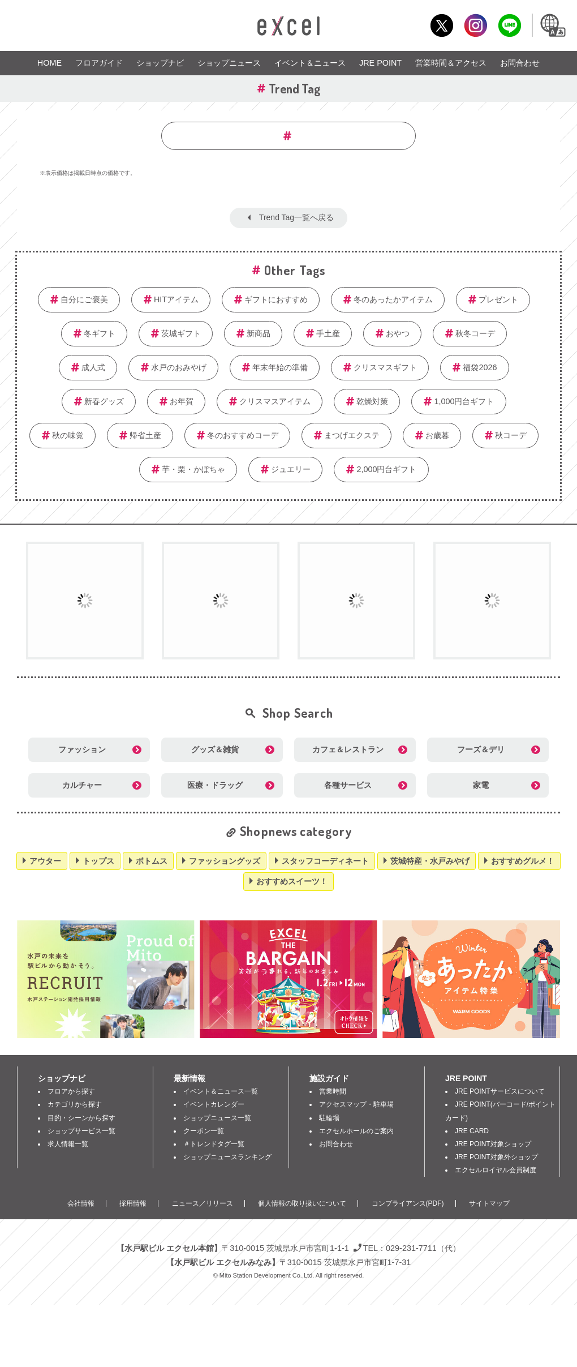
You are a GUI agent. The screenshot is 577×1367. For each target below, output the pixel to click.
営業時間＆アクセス (450, 62)
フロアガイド (99, 62)
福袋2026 (480, 367)
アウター (45, 860)
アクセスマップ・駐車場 (356, 1104)
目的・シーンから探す (81, 1118)
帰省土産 (145, 435)
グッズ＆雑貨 (215, 749)
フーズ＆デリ (481, 749)
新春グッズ (104, 401)
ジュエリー (291, 469)
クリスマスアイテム (275, 401)
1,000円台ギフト (464, 401)
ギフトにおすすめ (276, 299)
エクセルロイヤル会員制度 (495, 1170)
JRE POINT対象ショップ (493, 1144)
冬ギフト (99, 333)
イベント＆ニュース (310, 62)
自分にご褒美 (84, 299)
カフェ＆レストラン (348, 749)
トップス (98, 860)
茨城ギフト (181, 333)
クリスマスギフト (385, 367)
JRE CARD (472, 1131)
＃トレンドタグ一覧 (213, 1144)
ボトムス (151, 860)
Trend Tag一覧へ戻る (296, 217)
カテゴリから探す (75, 1104)
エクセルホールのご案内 (356, 1131)
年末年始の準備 (280, 367)
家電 (481, 785)
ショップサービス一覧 (81, 1131)
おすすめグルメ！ (522, 860)
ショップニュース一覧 (217, 1118)
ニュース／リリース (202, 1203)
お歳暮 (437, 435)
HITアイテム (176, 299)
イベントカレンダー (213, 1104)
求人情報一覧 (68, 1144)
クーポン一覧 (203, 1131)
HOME (49, 62)
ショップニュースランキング (227, 1157)
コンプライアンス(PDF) (408, 1203)
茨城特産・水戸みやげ (430, 860)
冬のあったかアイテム (393, 299)
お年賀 (181, 401)
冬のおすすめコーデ (242, 435)
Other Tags (294, 270)
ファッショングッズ (224, 860)
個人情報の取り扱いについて (302, 1203)
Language (552, 25)
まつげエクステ (352, 435)
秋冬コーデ (475, 333)
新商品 (258, 333)
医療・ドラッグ (215, 785)
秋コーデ (511, 435)
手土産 (328, 333)
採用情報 (133, 1203)
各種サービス (348, 785)
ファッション (82, 749)
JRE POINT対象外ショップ (496, 1157)
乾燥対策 (372, 401)
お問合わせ (520, 62)
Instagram (475, 25)
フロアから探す (71, 1091)
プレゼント (498, 299)
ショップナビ (160, 62)
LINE (509, 25)
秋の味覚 (68, 435)
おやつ (398, 333)
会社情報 (80, 1203)
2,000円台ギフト (386, 469)
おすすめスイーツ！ (292, 881)
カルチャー (82, 785)
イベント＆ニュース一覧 (220, 1091)
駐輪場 (329, 1118)
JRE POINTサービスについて (500, 1091)
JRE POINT (380, 62)
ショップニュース (229, 62)
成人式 (93, 367)
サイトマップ (489, 1203)
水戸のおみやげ (178, 367)
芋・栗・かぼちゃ (193, 469)
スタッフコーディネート (325, 860)
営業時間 (332, 1091)
